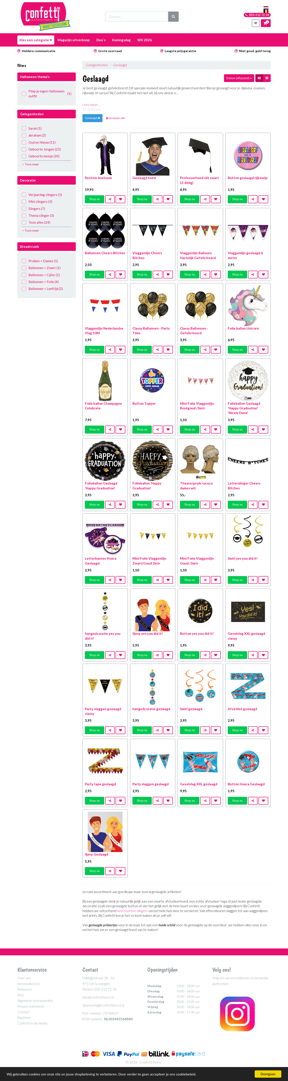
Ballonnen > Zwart (41, 268)
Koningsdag (121, 40)
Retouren (24, 989)
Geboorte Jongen (41, 149)
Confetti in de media (32, 1023)
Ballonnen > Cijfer (41, 275)
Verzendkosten (28, 984)
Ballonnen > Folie (40, 282)
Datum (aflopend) (239, 78)
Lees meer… (91, 105)
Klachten (23, 1018)
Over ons (24, 978)
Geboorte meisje (41, 156)
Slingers (33, 208)
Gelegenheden (97, 65)
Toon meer (30, 164)
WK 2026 (144, 40)
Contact (23, 1012)
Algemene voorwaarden (35, 1001)
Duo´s (101, 40)
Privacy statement (30, 1006)
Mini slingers (37, 201)
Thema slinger (38, 215)
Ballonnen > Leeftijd (42, 288)
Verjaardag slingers (42, 194)
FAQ (20, 995)
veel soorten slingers (132, 911)
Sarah (32, 128)
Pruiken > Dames (40, 261)
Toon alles (36, 222)
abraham (34, 135)
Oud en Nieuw (39, 142)
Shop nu (94, 199)
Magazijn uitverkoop (74, 40)
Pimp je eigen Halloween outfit (46, 93)
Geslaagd (120, 65)
